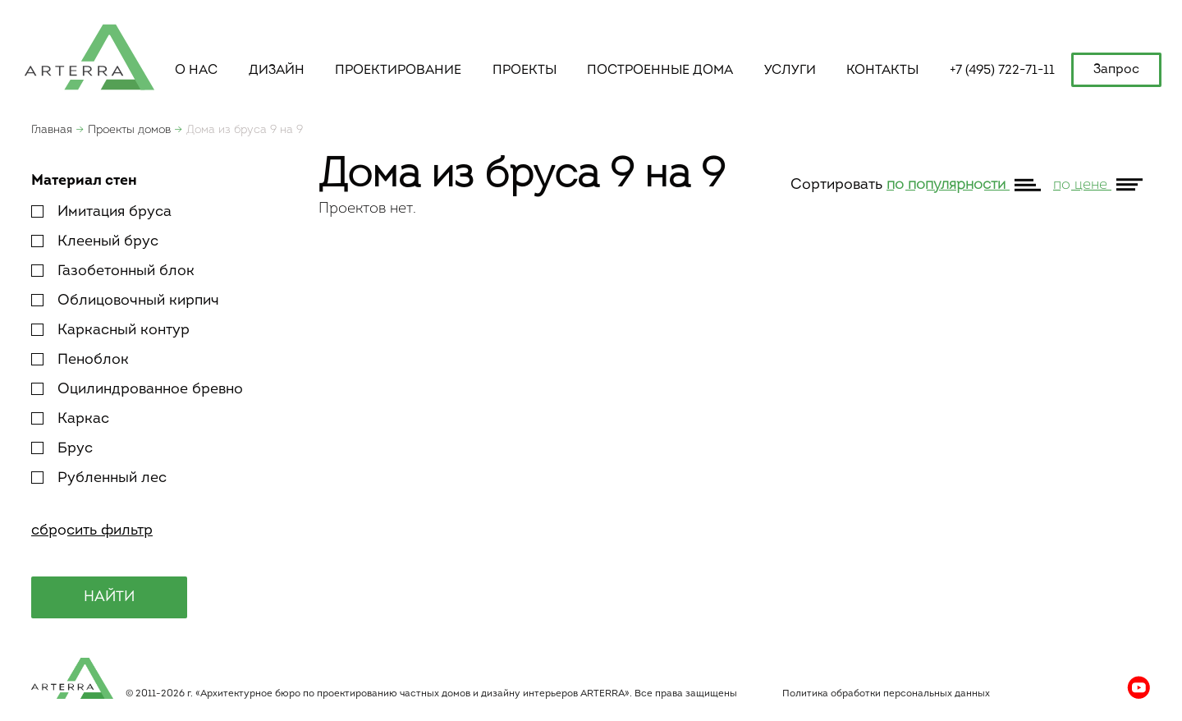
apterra (89, 55)
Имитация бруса (101, 212)
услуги (790, 70)
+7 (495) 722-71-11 (1002, 70)
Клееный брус (94, 242)
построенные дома (660, 70)
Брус (62, 449)
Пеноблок (80, 360)
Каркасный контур (110, 330)
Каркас (70, 419)
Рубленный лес (99, 478)
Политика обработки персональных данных (886, 694)
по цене (1082, 185)
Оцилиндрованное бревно (137, 389)
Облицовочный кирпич (125, 301)
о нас (196, 70)
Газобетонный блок (113, 271)
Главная (51, 130)
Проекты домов (129, 130)
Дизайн (277, 70)
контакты (882, 70)
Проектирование (398, 70)
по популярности (948, 185)
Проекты (524, 70)
